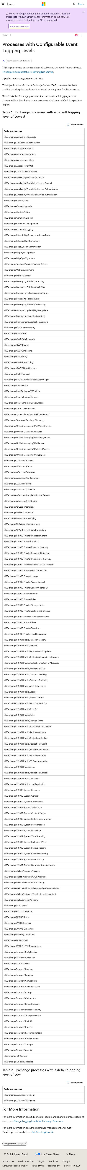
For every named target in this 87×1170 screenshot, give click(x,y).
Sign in (81, 3)
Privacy (65, 1161)
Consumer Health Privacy (14, 1165)
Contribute (53, 1161)
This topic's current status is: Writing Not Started (27, 71)
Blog (40, 1161)
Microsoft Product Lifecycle (21, 16)
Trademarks (52, 1165)
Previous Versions (26, 1161)
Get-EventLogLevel (41, 1131)
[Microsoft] (44, 4)
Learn (5, 35)
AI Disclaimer (8, 1161)
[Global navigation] (3, 4)
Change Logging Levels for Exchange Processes (38, 1121)
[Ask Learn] (76, 35)
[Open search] (74, 4)
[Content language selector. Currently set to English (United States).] (16, 1154)
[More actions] (82, 35)
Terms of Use (38, 1165)
